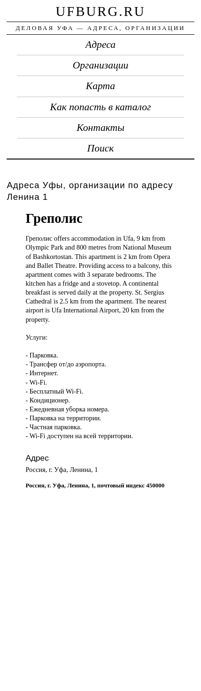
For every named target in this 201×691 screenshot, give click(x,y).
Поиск (100, 148)
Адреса (100, 44)
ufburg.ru (100, 11)
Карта (100, 85)
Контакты (100, 127)
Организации (101, 65)
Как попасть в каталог (100, 107)
